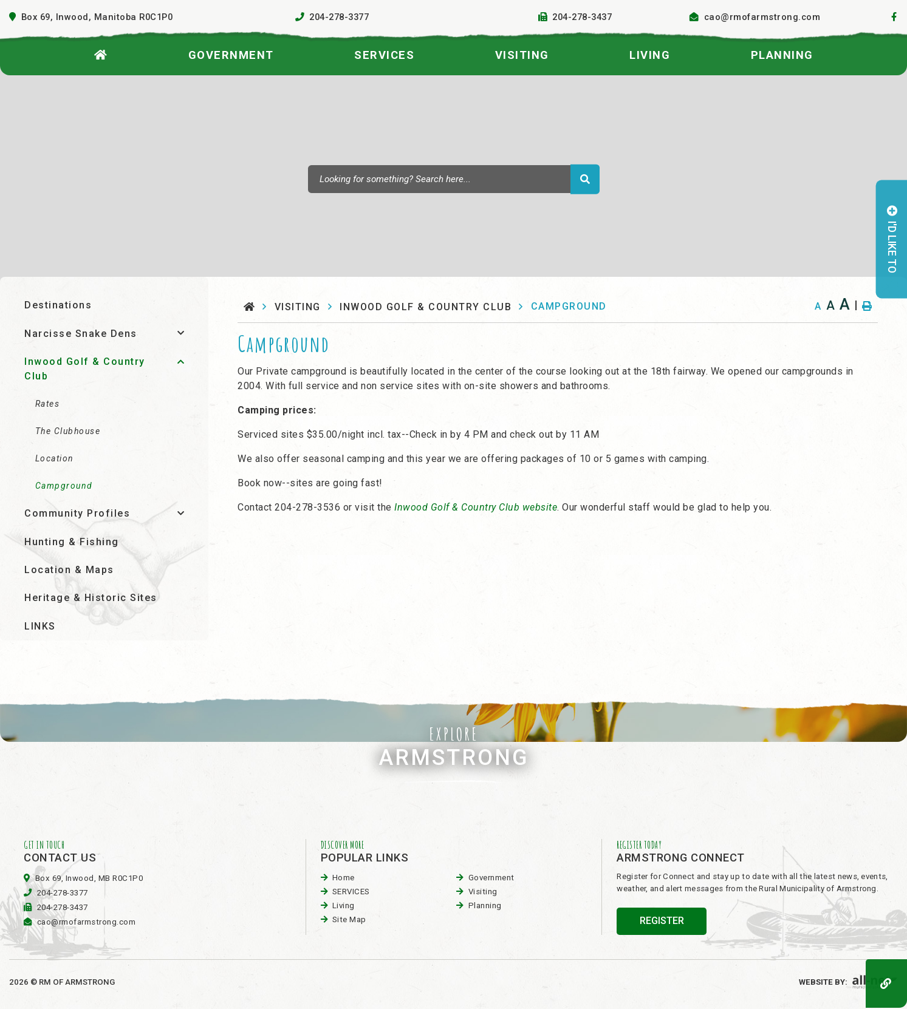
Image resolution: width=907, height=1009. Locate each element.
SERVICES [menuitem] (384, 55)
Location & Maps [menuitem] (69, 570)
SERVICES (351, 891)
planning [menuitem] (782, 55)
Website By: (848, 982)
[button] (180, 333)
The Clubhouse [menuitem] (68, 431)
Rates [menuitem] (47, 404)
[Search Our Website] (454, 179)
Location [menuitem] (54, 458)
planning (485, 905)
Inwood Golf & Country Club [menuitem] (84, 369)
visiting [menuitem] (522, 55)
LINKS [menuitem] (40, 626)
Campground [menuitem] (64, 486)
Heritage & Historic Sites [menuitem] (90, 597)
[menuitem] (101, 52)
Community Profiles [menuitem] (77, 513)
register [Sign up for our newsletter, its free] (662, 920)
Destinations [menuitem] (58, 305)
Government (491, 877)
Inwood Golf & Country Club (426, 307)
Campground (569, 306)
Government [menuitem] (231, 55)
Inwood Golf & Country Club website (475, 507)
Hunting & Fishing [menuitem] (71, 542)
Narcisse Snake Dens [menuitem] (80, 333)
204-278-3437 (62, 907)
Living (343, 905)
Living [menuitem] (649, 55)
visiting (298, 307)
